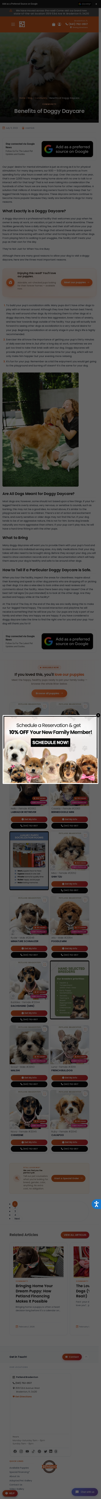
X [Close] (98, 715)
